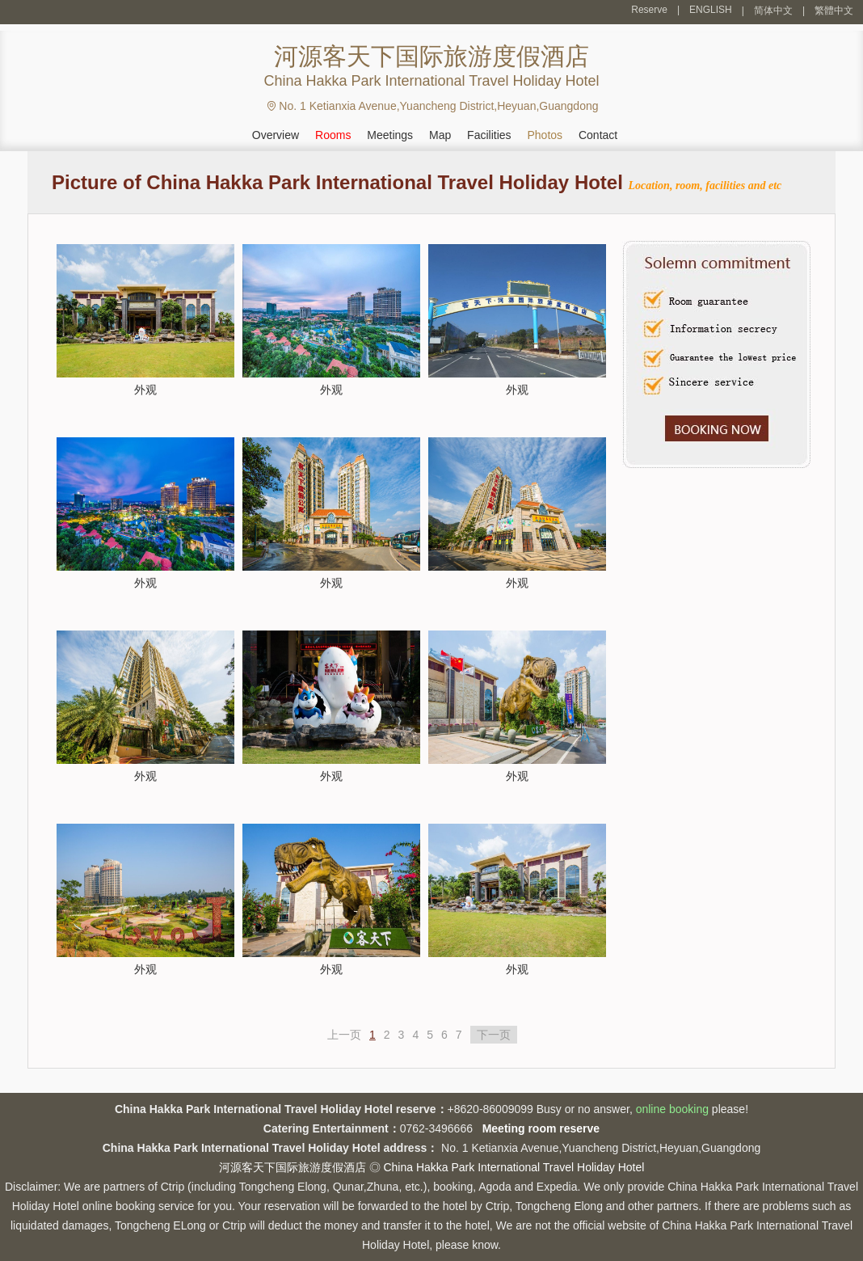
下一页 (494, 1034)
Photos (544, 135)
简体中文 (773, 10)
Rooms (333, 135)
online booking (672, 1109)
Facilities (489, 135)
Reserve (649, 9)
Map (440, 135)
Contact (598, 135)
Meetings (390, 135)
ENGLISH (710, 9)
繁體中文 (834, 10)
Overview (275, 135)
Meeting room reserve (541, 1128)
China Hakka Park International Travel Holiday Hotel (513, 1167)
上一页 (344, 1034)
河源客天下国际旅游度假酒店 (292, 1167)
